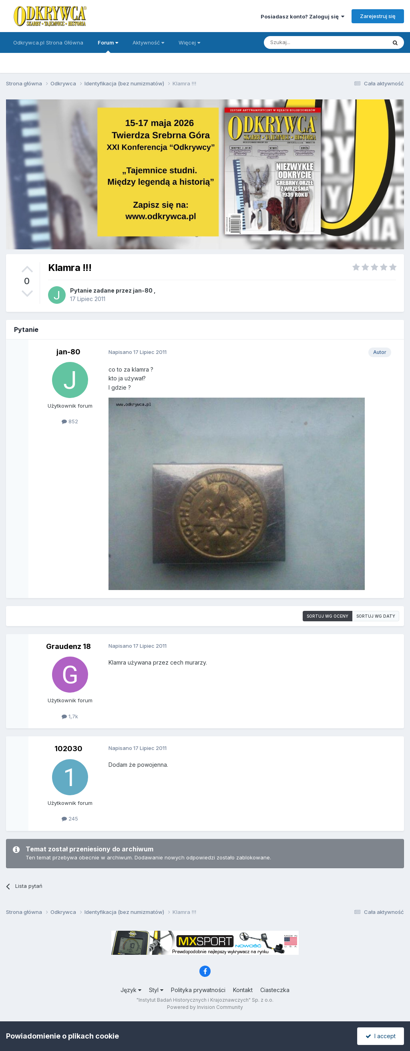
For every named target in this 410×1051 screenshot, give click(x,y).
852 (70, 421)
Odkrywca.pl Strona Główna (48, 42)
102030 (68, 748)
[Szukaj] (305, 42)
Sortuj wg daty (375, 616)
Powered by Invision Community (205, 1007)
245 (70, 818)
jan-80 (143, 290)
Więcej (189, 42)
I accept (381, 1036)
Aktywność (148, 42)
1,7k (70, 716)
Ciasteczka (274, 989)
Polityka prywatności (198, 989)
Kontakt (243, 989)
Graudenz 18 (68, 646)
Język (131, 989)
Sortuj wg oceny (327, 616)
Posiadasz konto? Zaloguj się (302, 16)
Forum (108, 46)
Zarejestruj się (378, 16)
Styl (156, 989)
